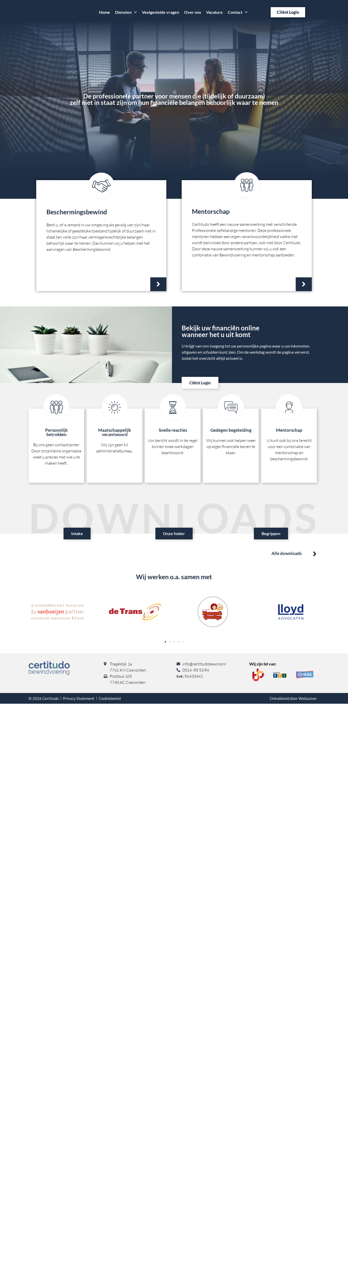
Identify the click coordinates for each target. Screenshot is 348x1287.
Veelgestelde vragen (160, 12)
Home (104, 12)
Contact (237, 12)
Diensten (126, 12)
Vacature (214, 12)
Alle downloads (286, 553)
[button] (165, 641)
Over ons (192, 12)
